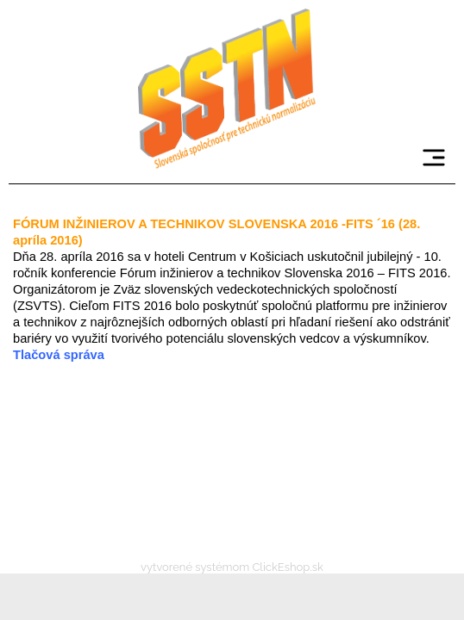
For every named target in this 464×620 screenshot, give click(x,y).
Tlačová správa (58, 355)
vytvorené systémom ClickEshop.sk (232, 567)
